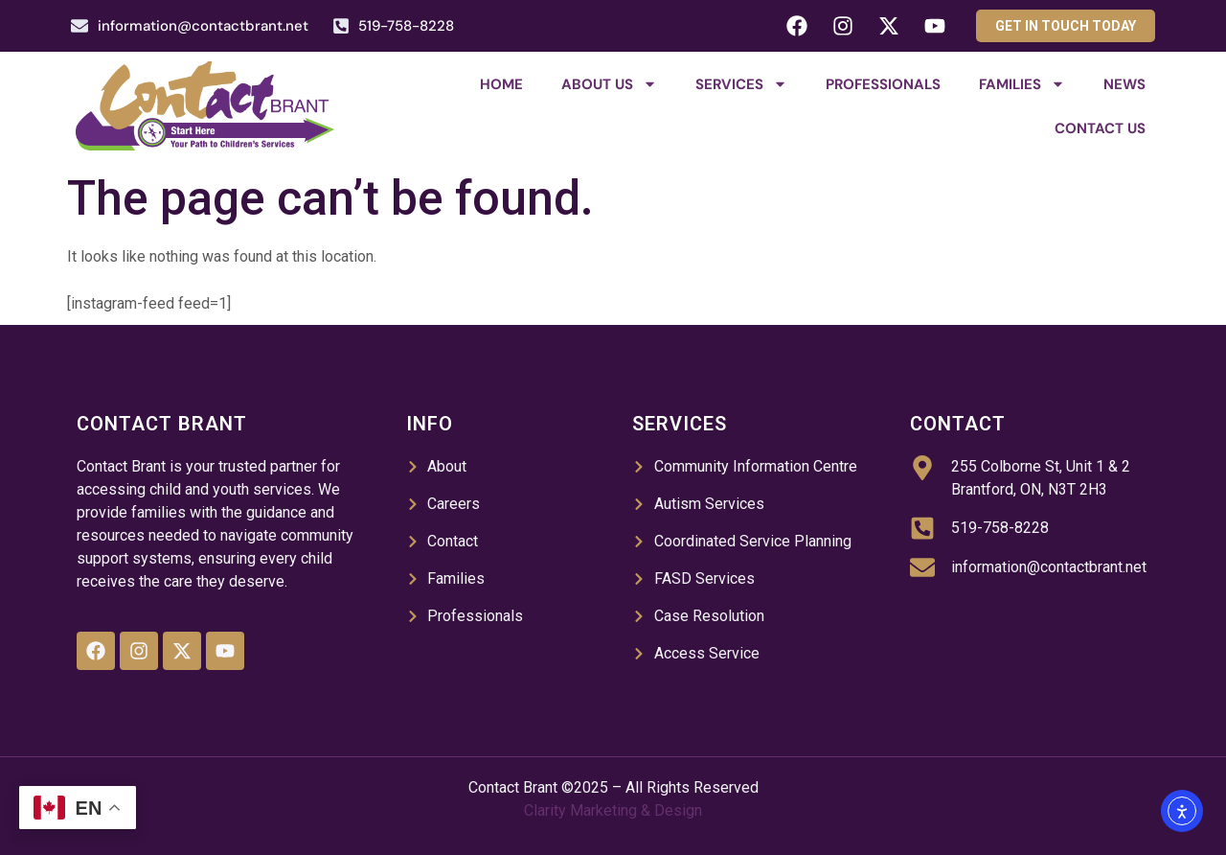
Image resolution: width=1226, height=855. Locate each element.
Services (741, 84)
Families (1022, 84)
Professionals (883, 84)
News (1124, 84)
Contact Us (1100, 128)
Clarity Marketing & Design (613, 810)
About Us (609, 84)
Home (501, 84)
